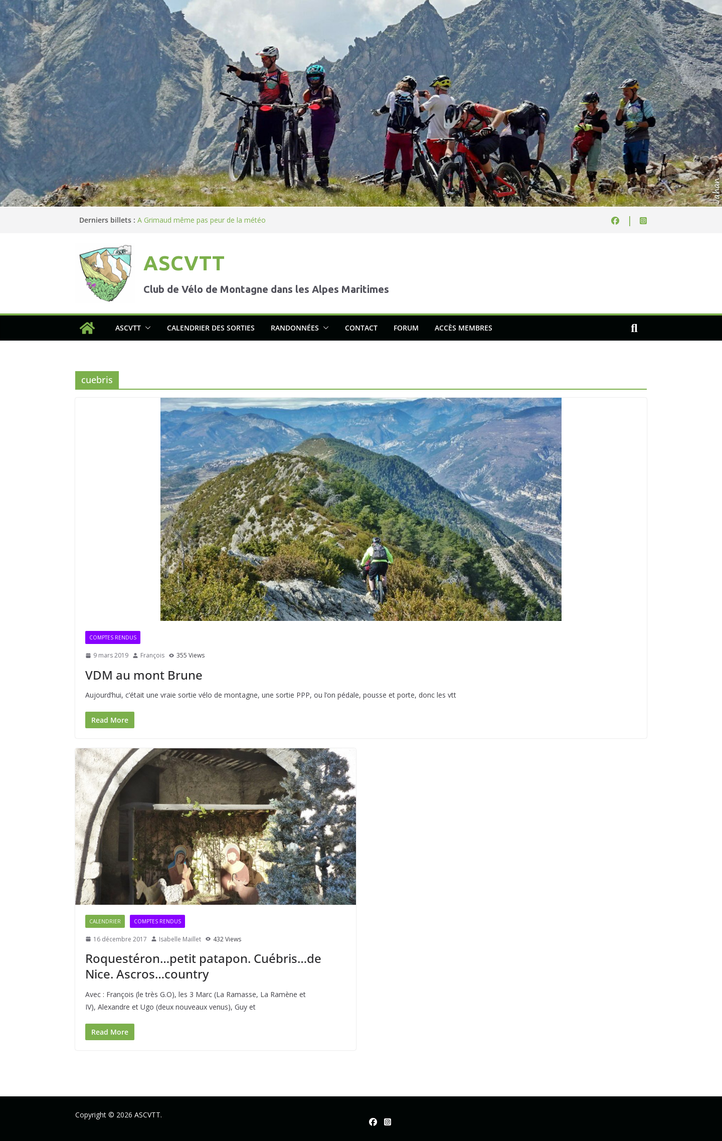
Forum (406, 328)
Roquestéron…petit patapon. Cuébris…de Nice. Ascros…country (203, 966)
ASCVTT (184, 263)
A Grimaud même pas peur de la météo (201, 220)
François (152, 655)
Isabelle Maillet (180, 939)
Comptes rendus (112, 637)
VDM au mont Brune (144, 675)
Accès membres (463, 328)
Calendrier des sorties (211, 328)
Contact (361, 328)
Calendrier (105, 921)
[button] (146, 328)
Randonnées (295, 328)
